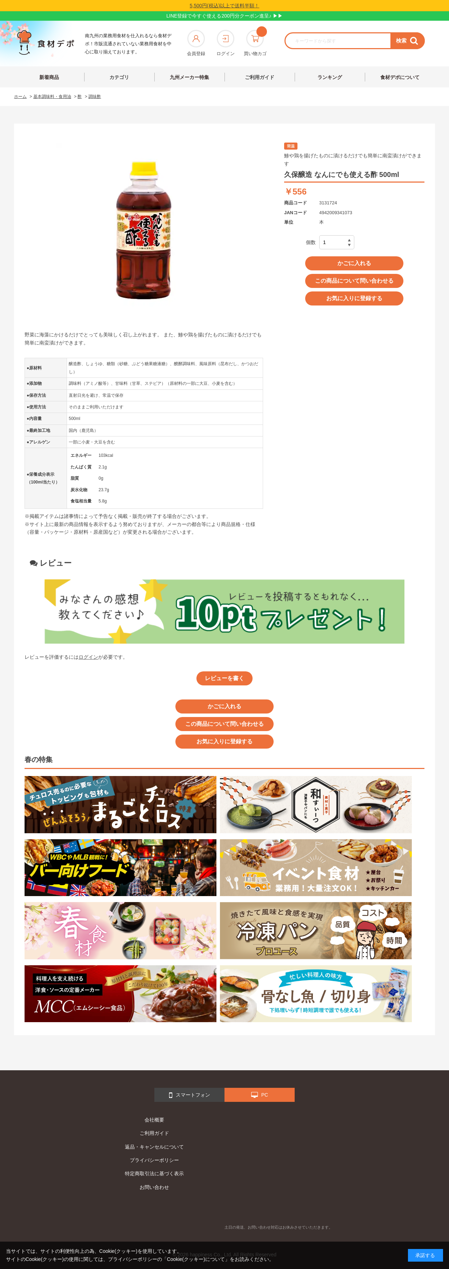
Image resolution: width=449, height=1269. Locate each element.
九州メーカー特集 (189, 77)
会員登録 (196, 43)
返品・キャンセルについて (154, 1147)
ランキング (329, 77)
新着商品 (49, 77)
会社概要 (154, 1120)
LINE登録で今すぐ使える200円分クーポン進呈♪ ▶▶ (224, 16)
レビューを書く (224, 678)
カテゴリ (119, 77)
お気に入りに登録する (354, 298)
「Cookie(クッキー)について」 (196, 1259)
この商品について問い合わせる (354, 281)
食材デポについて (400, 77)
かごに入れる (354, 263)
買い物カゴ (255, 43)
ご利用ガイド (259, 77)
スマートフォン (189, 1095)
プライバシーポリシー (154, 1160)
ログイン (225, 43)
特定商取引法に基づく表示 (154, 1173)
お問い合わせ (154, 1187)
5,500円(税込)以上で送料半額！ (224, 5)
